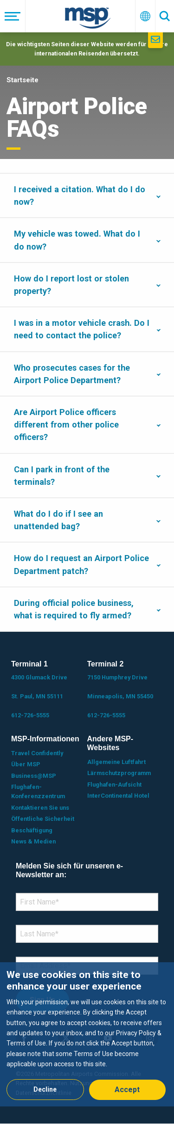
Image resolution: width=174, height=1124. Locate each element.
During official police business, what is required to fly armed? (74, 609)
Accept (127, 1089)
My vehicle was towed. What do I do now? (77, 240)
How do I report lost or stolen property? (71, 285)
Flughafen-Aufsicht (114, 784)
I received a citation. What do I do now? (79, 195)
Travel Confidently (37, 753)
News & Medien (33, 841)
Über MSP (25, 764)
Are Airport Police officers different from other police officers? (66, 424)
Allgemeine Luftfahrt (116, 761)
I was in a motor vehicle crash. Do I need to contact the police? (81, 329)
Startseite (22, 80)
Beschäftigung (31, 830)
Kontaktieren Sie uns (40, 807)
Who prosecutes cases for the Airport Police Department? (72, 374)
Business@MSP (33, 775)
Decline (45, 1089)
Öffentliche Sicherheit (42, 818)
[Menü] (13, 16)
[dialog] (87, 1034)
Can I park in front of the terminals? (62, 475)
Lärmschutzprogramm (119, 773)
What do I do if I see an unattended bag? (58, 520)
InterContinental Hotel (118, 795)
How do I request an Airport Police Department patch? (81, 564)
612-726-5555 (30, 715)
